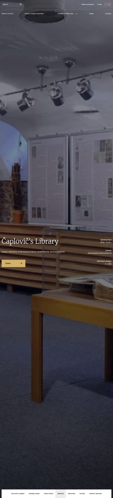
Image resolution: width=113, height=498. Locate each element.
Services (61, 493)
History (82, 493)
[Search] (21, 4)
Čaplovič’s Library (18, 493)
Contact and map (95, 493)
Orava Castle (7, 13)
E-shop (99, 4)
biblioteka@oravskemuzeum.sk (94, 251)
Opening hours (34, 493)
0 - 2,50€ (94, 262)
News (91, 13)
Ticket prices (48, 493)
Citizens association (87, 4)
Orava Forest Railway (34, 13)
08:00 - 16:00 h (94, 241)
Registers (71, 493)
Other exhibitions (66, 13)
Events (108, 13)
